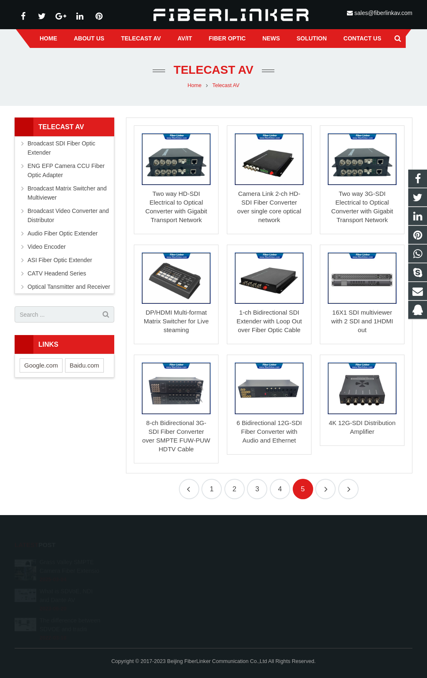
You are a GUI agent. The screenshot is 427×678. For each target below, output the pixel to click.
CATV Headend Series (57, 273)
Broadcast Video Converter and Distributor (68, 215)
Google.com (41, 365)
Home (195, 85)
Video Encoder (47, 246)
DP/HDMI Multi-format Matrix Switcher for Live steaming (176, 321)
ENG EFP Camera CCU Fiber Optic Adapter (66, 170)
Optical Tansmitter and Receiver (69, 286)
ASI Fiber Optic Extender (60, 260)
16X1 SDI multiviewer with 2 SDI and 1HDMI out (362, 321)
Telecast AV (213, 69)
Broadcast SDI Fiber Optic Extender (61, 148)
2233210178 (244, 562)
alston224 (240, 598)
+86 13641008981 (250, 574)
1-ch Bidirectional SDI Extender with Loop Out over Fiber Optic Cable (269, 321)
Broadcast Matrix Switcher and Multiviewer (67, 193)
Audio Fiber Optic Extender (63, 233)
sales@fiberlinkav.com (383, 13)
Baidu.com (84, 365)
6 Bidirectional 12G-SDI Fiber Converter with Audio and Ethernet (269, 431)
